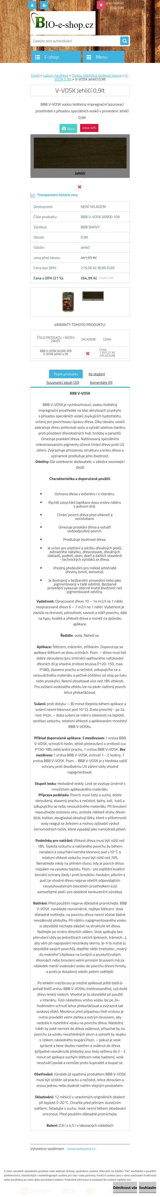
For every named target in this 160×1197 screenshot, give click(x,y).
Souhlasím (147, 1187)
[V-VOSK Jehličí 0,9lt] (68, 292)
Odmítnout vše (125, 1187)
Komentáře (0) (101, 382)
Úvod (35, 75)
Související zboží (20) (62, 382)
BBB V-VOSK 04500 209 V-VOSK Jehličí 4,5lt (56, 352)
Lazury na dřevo (55, 75)
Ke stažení (97, 374)
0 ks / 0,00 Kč (115, 3)
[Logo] (63, 23)
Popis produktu (66, 374)
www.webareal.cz (81, 1148)
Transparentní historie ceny (54, 195)
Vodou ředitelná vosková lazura (96, 75)
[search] (124, 41)
